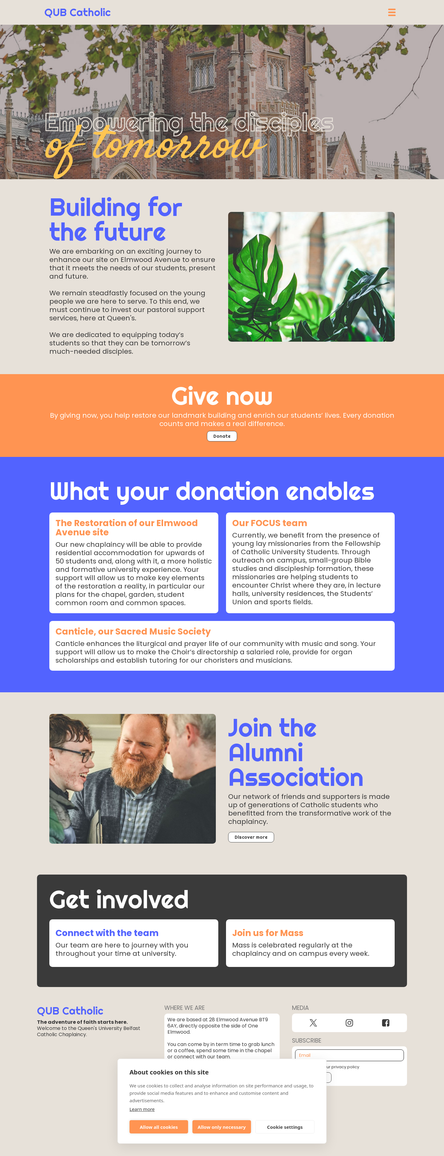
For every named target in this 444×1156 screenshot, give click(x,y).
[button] (392, 12)
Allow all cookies (159, 1127)
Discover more (251, 837)
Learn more (142, 1109)
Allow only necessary (222, 1127)
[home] (77, 12)
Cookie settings (285, 1127)
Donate (222, 436)
